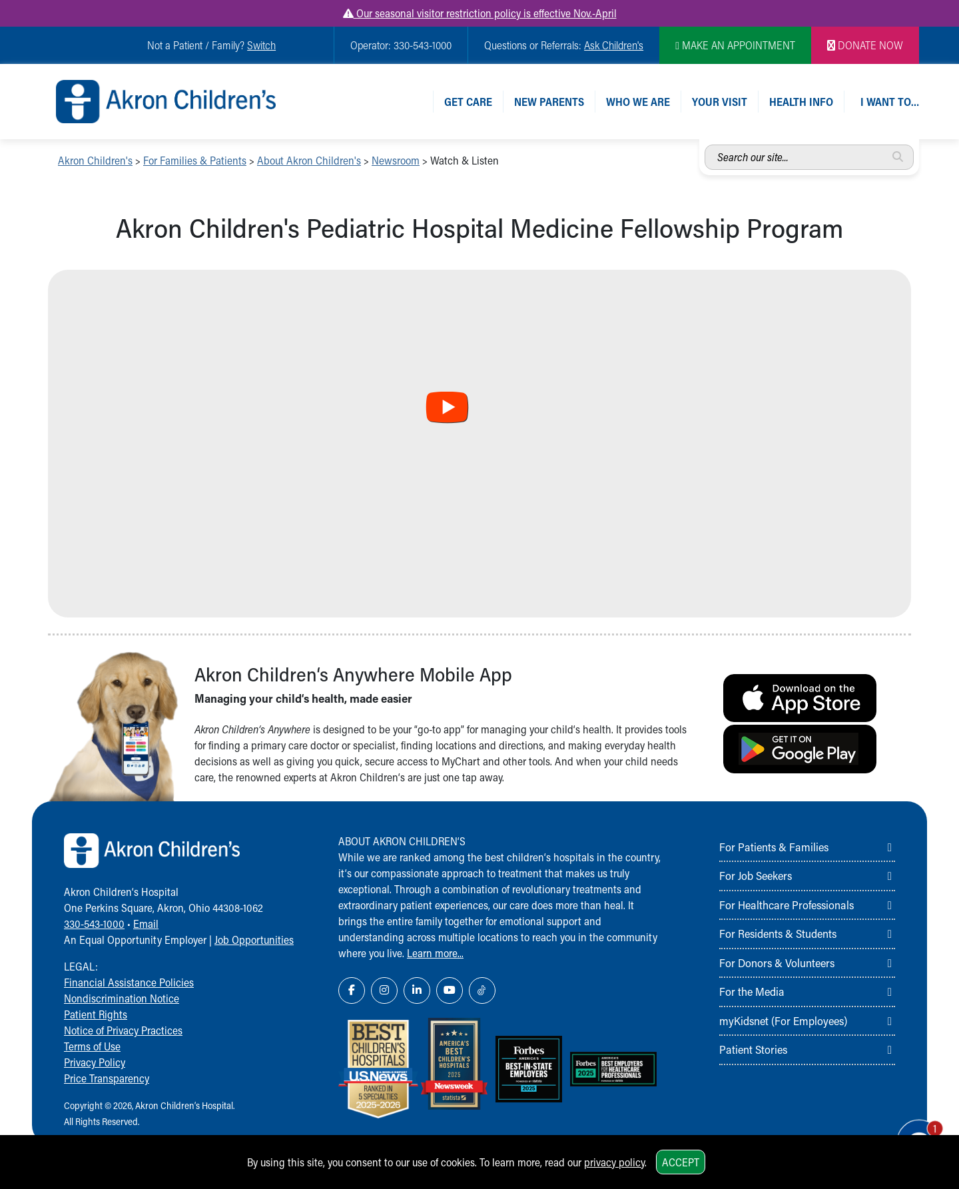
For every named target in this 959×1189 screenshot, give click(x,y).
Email (146, 924)
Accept (680, 1162)
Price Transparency (106, 1078)
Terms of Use (92, 1046)
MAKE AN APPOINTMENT (735, 45)
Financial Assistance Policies (129, 982)
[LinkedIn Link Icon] (417, 990)
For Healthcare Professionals (786, 904)
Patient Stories (753, 1049)
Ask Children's (613, 45)
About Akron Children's (309, 160)
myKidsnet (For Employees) (783, 1020)
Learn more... (435, 953)
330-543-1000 (94, 924)
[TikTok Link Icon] (482, 990)
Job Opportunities (254, 940)
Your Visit (719, 102)
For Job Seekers (755, 875)
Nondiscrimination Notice (121, 998)
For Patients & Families (773, 846)
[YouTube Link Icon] (449, 990)
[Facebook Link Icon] (351, 990)
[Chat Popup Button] (911, 1130)
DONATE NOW (865, 45)
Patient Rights (95, 1014)
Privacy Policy (94, 1062)
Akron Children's (95, 160)
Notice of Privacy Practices (123, 1030)
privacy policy (614, 1162)
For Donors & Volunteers (776, 962)
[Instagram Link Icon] (384, 990)
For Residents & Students (777, 933)
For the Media (752, 991)
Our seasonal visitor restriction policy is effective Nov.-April (480, 13)
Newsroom (396, 160)
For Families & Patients (194, 160)
